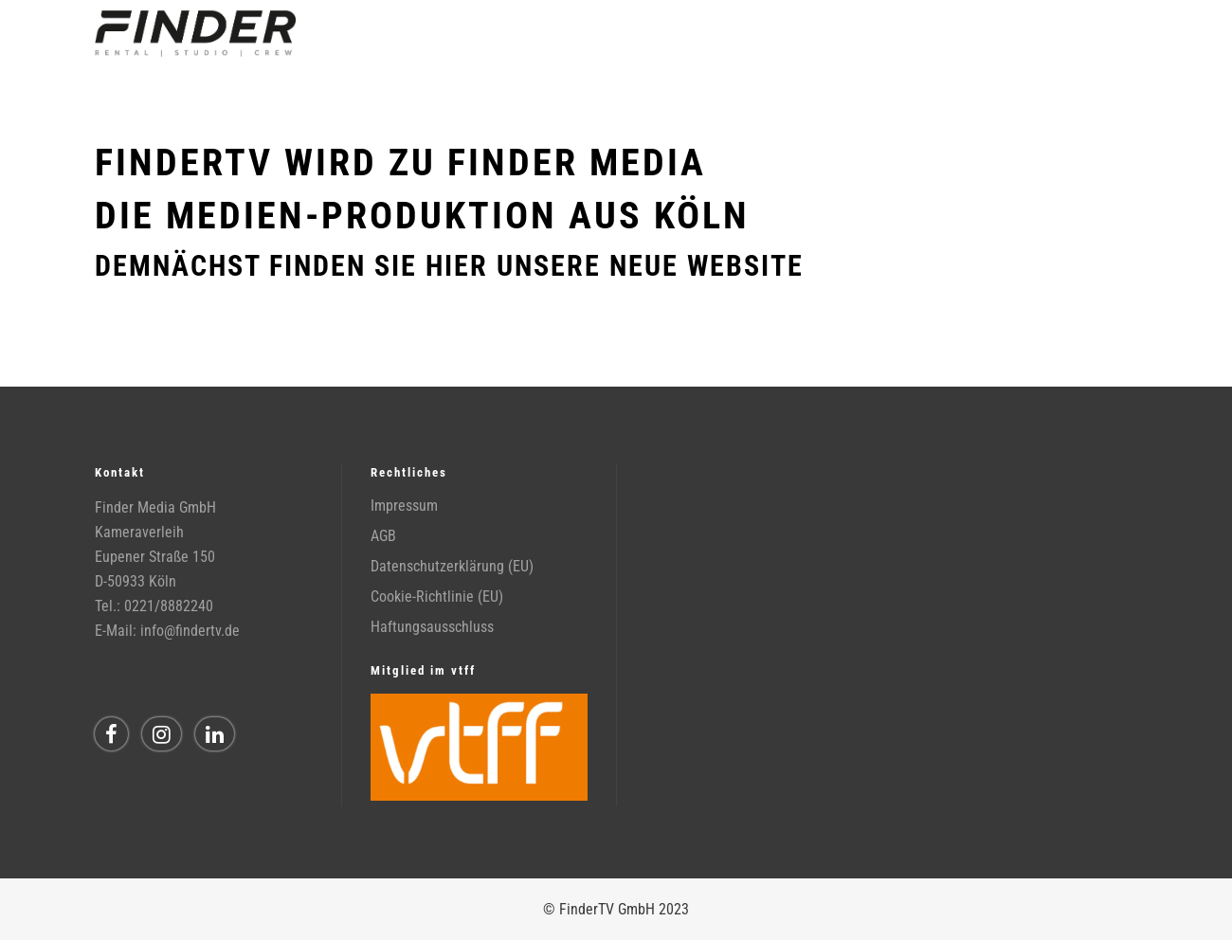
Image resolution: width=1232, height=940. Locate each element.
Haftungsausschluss (432, 627)
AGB (383, 536)
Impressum (404, 506)
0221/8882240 (168, 606)
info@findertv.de (190, 631)
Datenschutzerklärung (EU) (452, 566)
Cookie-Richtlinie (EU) (437, 597)
